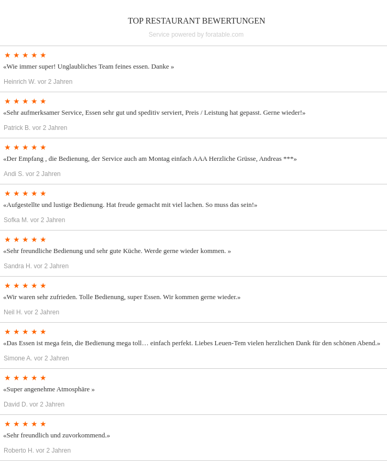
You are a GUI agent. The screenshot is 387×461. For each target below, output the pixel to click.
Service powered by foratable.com (196, 34)
